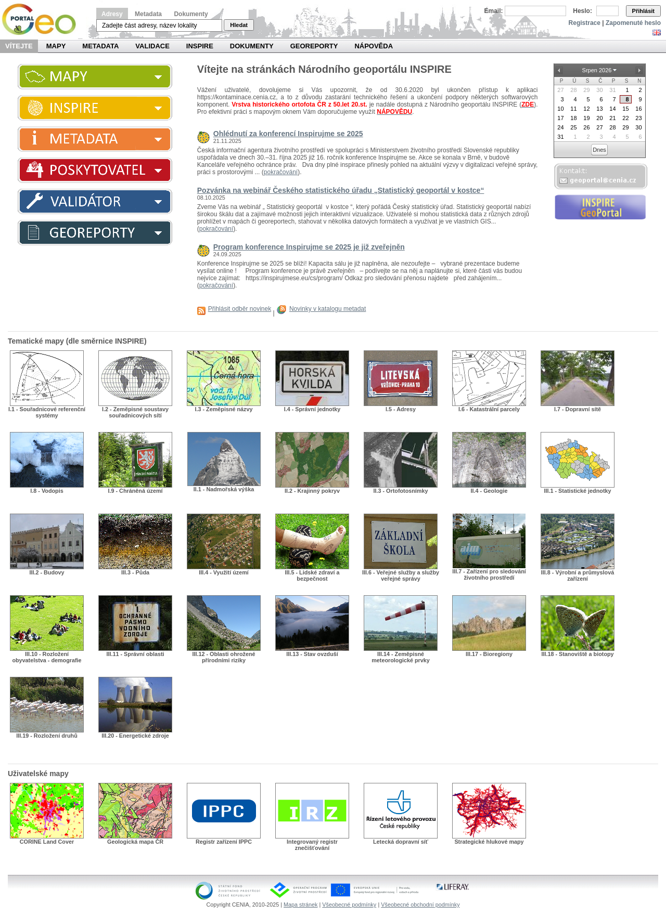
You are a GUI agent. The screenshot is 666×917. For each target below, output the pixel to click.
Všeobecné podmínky (349, 904)
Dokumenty (191, 14)
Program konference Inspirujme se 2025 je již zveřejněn (309, 247)
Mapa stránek (300, 904)
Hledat (239, 25)
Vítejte (19, 46)
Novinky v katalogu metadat (327, 308)
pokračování (281, 172)
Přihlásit (643, 11)
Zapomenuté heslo (633, 23)
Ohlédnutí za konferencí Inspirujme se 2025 (288, 133)
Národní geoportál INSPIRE (43, 19)
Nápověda (373, 46)
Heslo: (582, 11)
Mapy (56, 46)
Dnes (599, 150)
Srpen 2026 (597, 70)
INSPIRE (199, 46)
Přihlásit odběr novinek (239, 308)
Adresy (112, 14)
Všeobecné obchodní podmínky (420, 904)
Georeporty (314, 46)
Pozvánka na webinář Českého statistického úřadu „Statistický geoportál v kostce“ (340, 190)
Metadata (148, 14)
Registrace (584, 23)
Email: (493, 11)
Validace (152, 46)
